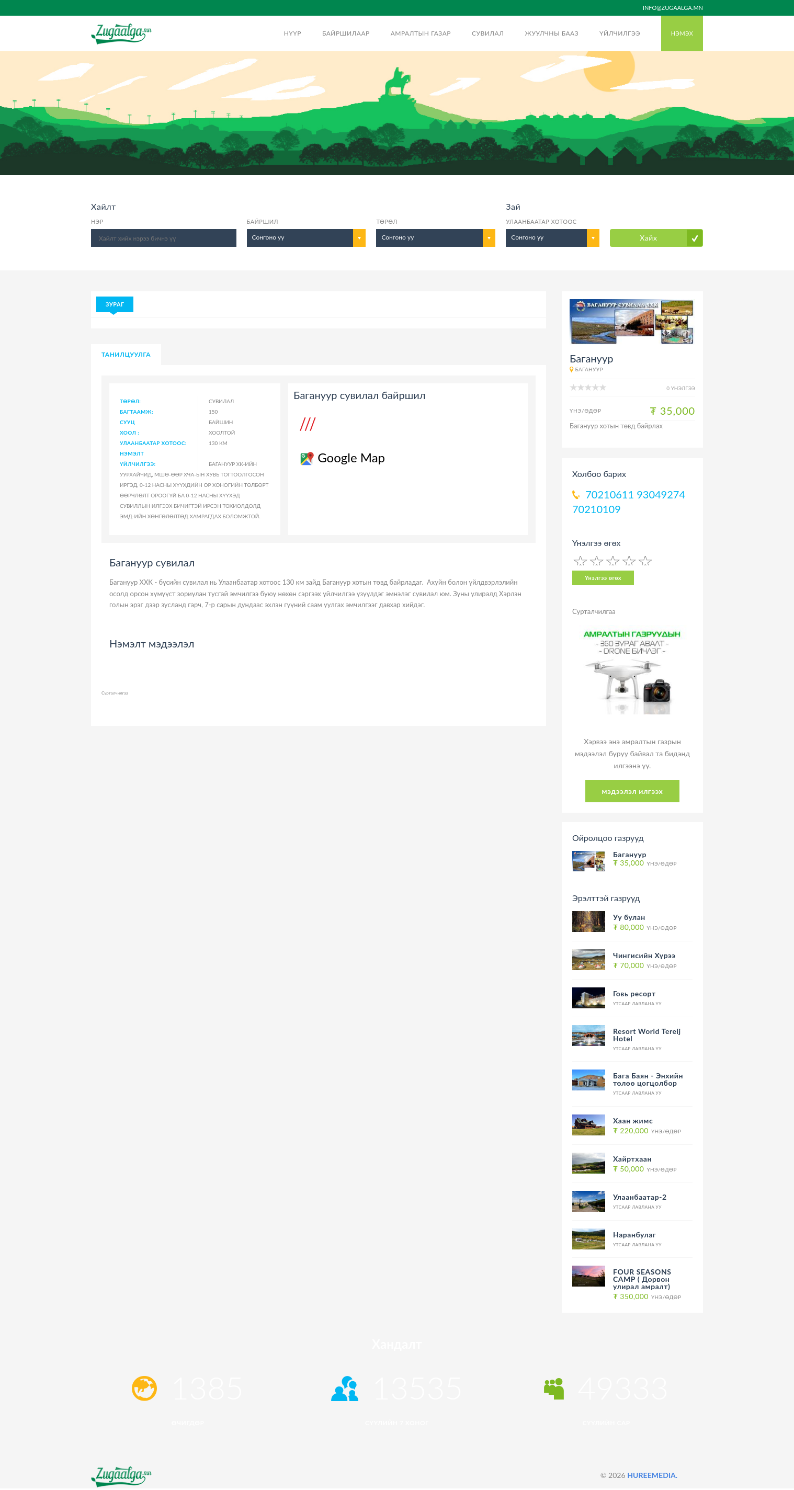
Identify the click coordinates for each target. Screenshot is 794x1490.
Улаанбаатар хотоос (541, 221)
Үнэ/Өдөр (645, 863)
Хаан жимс (633, 1120)
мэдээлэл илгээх (632, 791)
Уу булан (629, 917)
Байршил (262, 221)
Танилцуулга (126, 354)
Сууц (127, 422)
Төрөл (386, 221)
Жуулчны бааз (552, 33)
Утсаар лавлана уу (637, 1003)
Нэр (97, 221)
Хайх (648, 237)
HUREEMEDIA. (652, 1475)
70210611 (609, 494)
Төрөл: (130, 401)
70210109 (596, 509)
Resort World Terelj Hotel (647, 1035)
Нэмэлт (132, 453)
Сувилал (488, 33)
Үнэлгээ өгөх (603, 577)
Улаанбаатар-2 (640, 1196)
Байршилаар (346, 33)
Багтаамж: (136, 411)
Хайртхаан (632, 1158)
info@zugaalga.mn (673, 7)
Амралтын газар (421, 33)
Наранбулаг (634, 1234)
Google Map (342, 457)
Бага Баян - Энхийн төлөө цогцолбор (648, 1079)
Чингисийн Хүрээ (644, 955)
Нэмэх (682, 33)
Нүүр (292, 33)
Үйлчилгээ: (138, 464)
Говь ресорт (634, 993)
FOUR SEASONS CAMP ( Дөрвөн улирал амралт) (642, 1279)
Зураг (115, 304)
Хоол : (129, 432)
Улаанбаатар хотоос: (153, 443)
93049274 (661, 494)
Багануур (589, 369)
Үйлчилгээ (619, 33)
